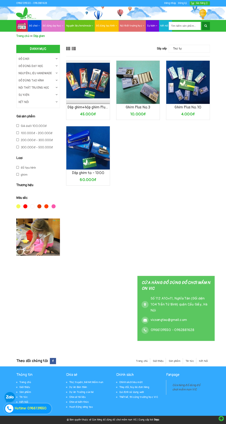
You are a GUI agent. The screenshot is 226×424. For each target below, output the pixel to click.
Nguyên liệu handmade (79, 25)
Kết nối (165, 25)
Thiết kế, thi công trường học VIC (138, 397)
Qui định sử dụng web (131, 392)
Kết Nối (203, 361)
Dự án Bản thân (78, 387)
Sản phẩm (175, 361)
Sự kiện (152, 25)
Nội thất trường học (132, 25)
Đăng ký (182, 3)
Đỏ (25, 206)
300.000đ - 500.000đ (34, 147)
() (202, 3)
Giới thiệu (158, 361)
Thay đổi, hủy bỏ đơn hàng (134, 387)
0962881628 (40, 3)
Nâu (39, 206)
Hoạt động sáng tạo (81, 407)
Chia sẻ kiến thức (79, 402)
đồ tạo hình (26, 168)
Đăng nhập (170, 3)
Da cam (46, 206)
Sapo (156, 419)
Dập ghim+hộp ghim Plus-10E (88, 107)
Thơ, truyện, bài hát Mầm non (86, 382)
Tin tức (190, 361)
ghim (21, 175)
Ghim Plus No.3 (138, 107)
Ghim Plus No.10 (187, 107)
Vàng (18, 206)
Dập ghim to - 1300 (88, 173)
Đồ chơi (34, 25)
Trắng (32, 206)
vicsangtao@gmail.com (169, 320)
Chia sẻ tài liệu (77, 397)
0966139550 (24, 3)
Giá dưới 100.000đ (31, 126)
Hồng (54, 206)
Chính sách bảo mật (131, 382)
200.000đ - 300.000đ (34, 140)
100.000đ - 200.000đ (34, 133)
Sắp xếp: (162, 48)
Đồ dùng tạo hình (106, 25)
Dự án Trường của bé (81, 392)
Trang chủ (142, 361)
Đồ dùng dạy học (53, 25)
